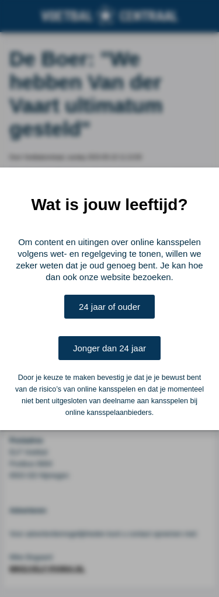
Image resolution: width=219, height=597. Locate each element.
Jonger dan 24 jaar (109, 348)
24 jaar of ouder (109, 307)
